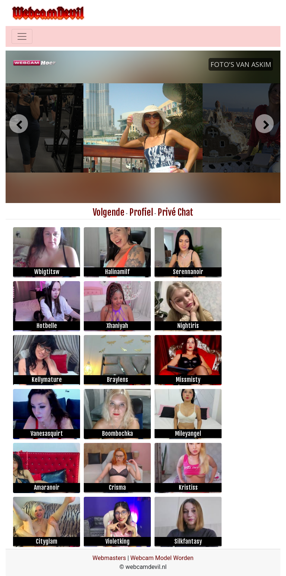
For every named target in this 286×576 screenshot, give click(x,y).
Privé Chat (175, 212)
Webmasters (109, 557)
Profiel (141, 212)
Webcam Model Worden (162, 557)
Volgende (108, 212)
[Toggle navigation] (22, 36)
